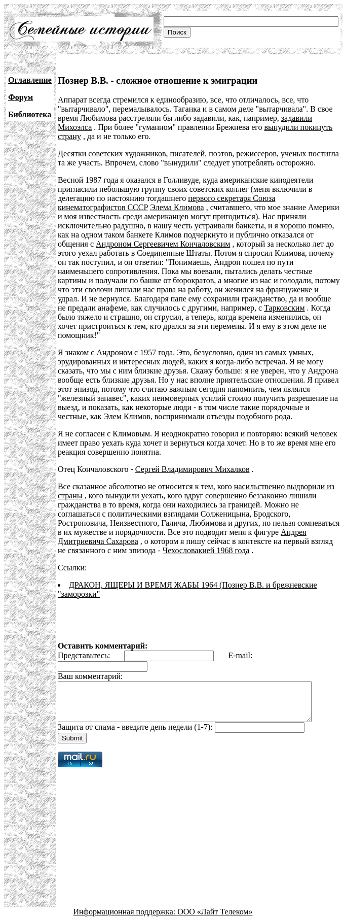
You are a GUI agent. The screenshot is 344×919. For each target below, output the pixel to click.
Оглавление (30, 80)
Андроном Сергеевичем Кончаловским (163, 244)
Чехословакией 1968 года (206, 541)
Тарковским (197, 307)
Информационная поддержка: (125, 910)
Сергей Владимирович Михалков (192, 460)
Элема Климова (177, 207)
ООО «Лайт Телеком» (214, 910)
